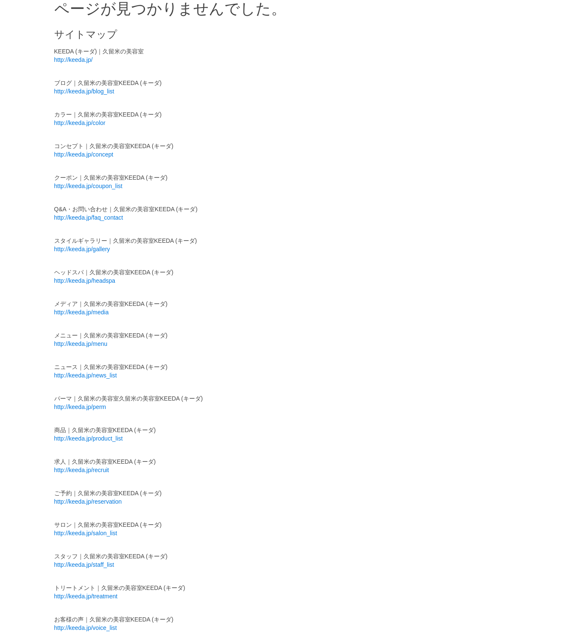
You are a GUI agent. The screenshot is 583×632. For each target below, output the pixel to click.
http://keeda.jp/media (81, 312)
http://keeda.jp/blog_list (84, 91)
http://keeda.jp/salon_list (85, 533)
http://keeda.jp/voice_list (85, 627)
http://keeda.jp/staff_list (84, 564)
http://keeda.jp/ (73, 59)
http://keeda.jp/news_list (85, 375)
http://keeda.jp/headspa (85, 280)
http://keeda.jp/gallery (82, 249)
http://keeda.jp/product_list (88, 438)
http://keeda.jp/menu (81, 343)
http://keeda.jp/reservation (88, 501)
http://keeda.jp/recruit (81, 470)
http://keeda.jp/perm (80, 407)
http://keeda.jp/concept (83, 154)
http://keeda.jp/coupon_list (88, 186)
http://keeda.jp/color (80, 122)
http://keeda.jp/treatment (86, 596)
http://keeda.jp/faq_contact (88, 217)
